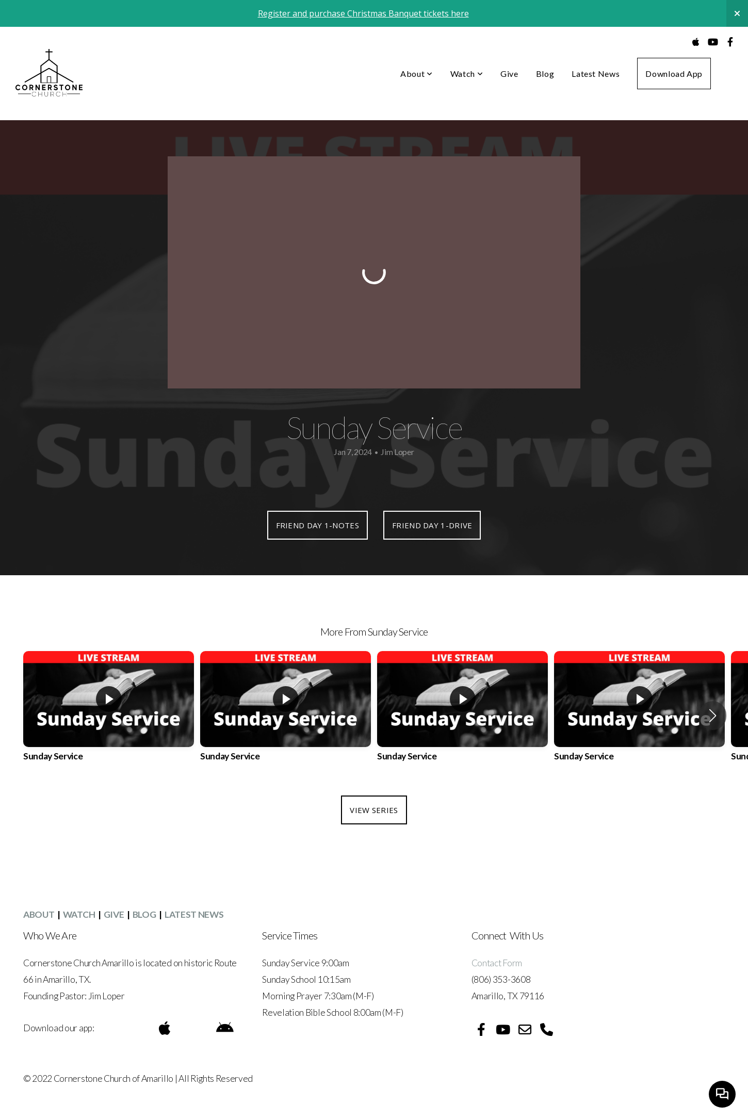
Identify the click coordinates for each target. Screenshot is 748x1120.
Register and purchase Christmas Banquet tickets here (363, 13)
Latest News (596, 73)
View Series (374, 810)
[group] (108, 715)
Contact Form (497, 962)
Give (509, 73)
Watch (466, 73)
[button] (713, 715)
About (416, 73)
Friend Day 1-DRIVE (432, 525)
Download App (674, 73)
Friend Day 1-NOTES (317, 525)
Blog (545, 73)
